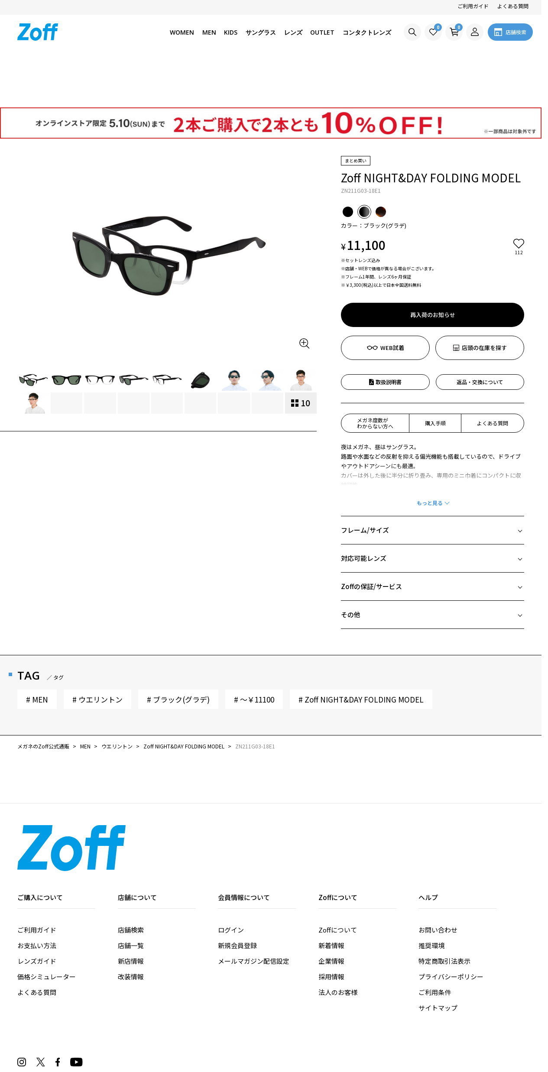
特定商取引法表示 (444, 911)
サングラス (261, 32)
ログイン (231, 880)
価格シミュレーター (46, 927)
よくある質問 (513, 6)
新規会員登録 (237, 895)
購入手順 (435, 373)
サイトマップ (437, 958)
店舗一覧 (131, 895)
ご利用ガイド (473, 6)
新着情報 (331, 895)
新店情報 (131, 911)
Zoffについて (337, 880)
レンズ (293, 32)
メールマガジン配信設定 (253, 911)
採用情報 (331, 927)
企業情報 (331, 911)
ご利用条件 (434, 942)
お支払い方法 (36, 895)
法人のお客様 (337, 942)
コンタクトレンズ (367, 32)
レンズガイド (36, 911)
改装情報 (131, 927)
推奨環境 (431, 895)
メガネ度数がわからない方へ (375, 373)
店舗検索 (131, 880)
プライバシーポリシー (450, 927)
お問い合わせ (437, 880)
